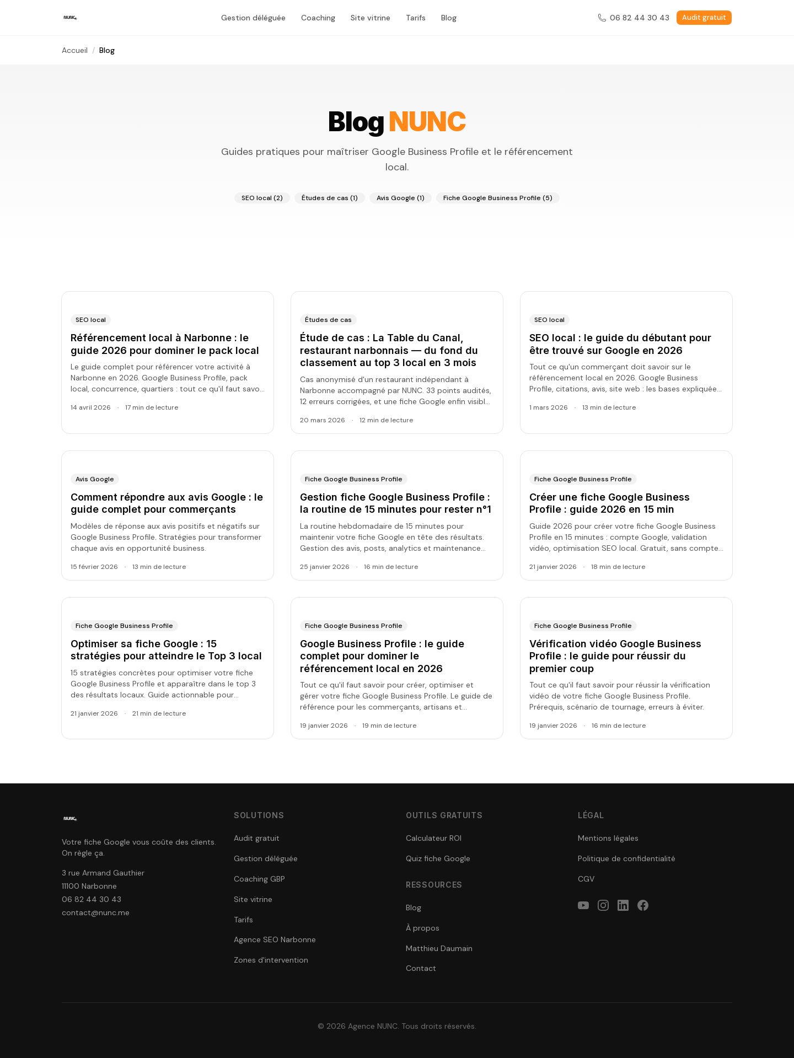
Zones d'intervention (271, 960)
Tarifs (416, 18)
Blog (449, 18)
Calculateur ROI (434, 838)
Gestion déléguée (253, 18)
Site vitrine (370, 18)
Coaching (318, 18)
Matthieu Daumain (439, 948)
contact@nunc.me (96, 912)
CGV (586, 879)
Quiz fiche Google (438, 858)
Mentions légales (608, 838)
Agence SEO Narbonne (275, 939)
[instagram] (603, 905)
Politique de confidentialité (626, 858)
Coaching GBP (259, 879)
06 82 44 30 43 (633, 18)
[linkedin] (623, 905)
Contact (421, 968)
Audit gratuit (704, 17)
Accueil (75, 50)
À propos (422, 928)
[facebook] (642, 905)
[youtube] (583, 905)
